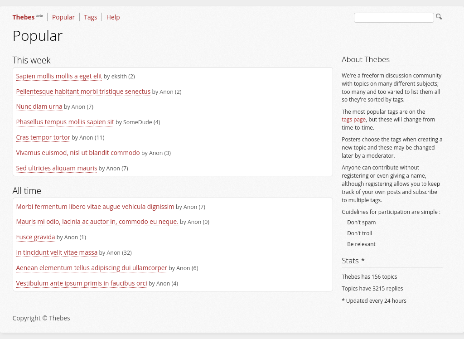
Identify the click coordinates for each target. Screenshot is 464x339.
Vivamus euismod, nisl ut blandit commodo (78, 152)
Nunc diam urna (39, 106)
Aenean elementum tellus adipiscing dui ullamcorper (91, 267)
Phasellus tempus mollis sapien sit (65, 121)
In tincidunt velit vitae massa (56, 252)
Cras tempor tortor (43, 137)
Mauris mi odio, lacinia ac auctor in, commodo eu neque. (97, 221)
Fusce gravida (35, 236)
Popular (63, 17)
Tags (90, 17)
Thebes (28, 17)
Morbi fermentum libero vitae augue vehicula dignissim (95, 206)
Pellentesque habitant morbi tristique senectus (83, 91)
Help (113, 17)
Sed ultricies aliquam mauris (56, 168)
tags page (354, 119)
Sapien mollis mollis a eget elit (59, 76)
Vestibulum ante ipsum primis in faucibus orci (81, 283)
